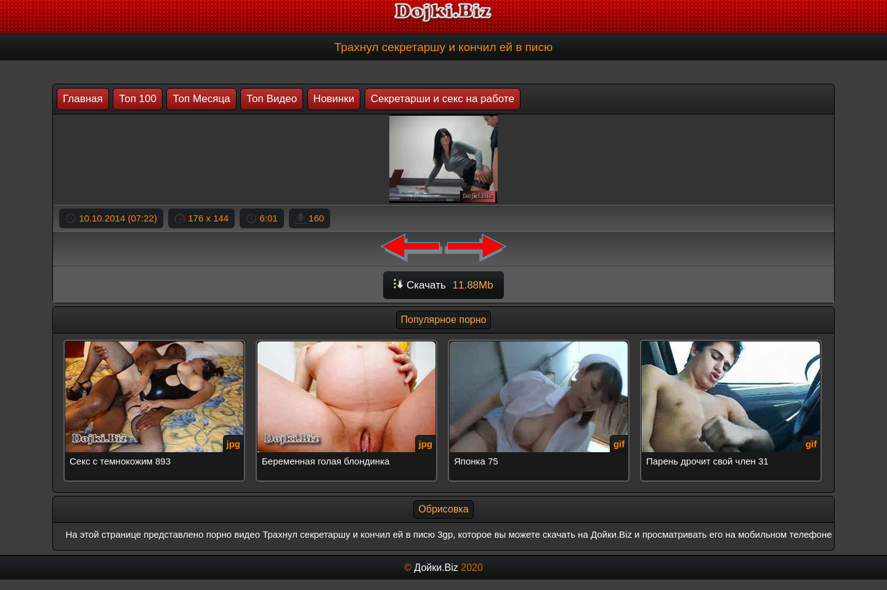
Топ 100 (137, 99)
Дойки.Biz (436, 567)
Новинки (334, 99)
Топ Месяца (201, 99)
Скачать (443, 285)
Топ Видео (271, 99)
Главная (83, 99)
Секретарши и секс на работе (442, 99)
